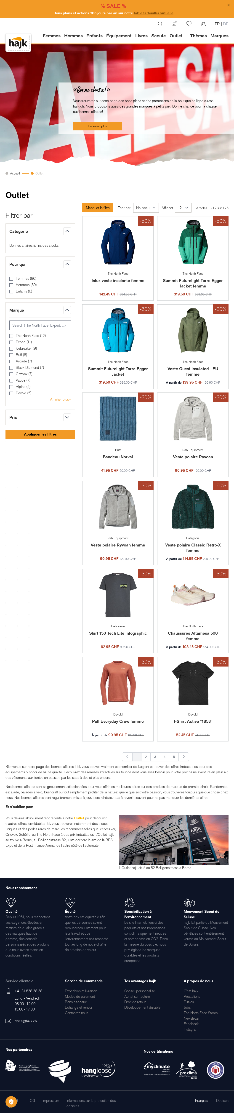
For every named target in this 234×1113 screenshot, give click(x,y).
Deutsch (222, 1100)
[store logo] (18, 43)
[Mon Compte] (174, 24)
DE (225, 23)
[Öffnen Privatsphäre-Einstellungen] (11, 1102)
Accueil (15, 173)
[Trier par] (146, 208)
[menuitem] (81, 991)
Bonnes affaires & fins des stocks (33, 245)
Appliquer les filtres (40, 434)
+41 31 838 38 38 (28, 991)
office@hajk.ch (26, 1021)
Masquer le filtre (98, 207)
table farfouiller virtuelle (153, 13)
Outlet (39, 173)
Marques (219, 35)
